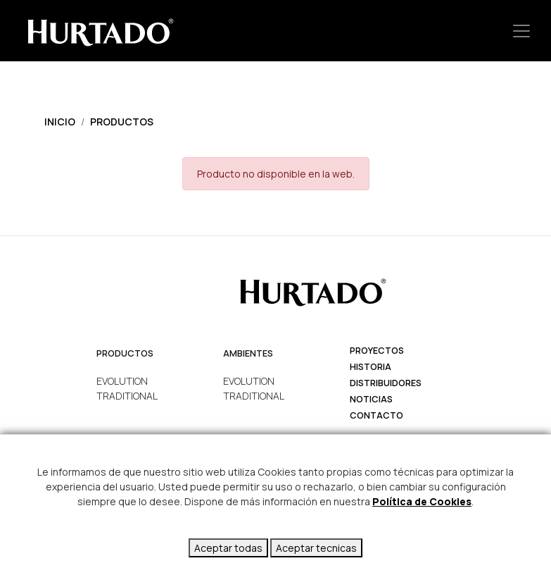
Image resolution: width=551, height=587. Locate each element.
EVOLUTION (122, 381)
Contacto (376, 415)
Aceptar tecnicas (316, 548)
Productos (121, 121)
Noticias (371, 399)
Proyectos (377, 350)
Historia (370, 367)
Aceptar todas (228, 548)
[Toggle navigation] (521, 30)
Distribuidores (386, 383)
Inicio (59, 121)
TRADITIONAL (127, 395)
